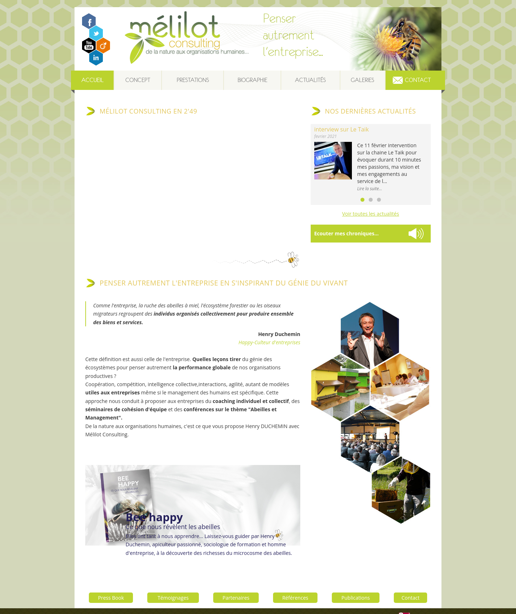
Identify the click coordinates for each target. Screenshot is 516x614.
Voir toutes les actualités (370, 213)
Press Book (111, 586)
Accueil (92, 80)
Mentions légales (298, 605)
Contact (418, 80)
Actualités (310, 80)
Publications (356, 586)
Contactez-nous (359, 605)
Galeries (362, 80)
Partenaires (236, 586)
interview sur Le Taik (341, 129)
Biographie (252, 80)
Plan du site (329, 605)
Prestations (193, 80)
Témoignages (173, 586)
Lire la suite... (369, 189)
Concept (137, 80)
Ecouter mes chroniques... (346, 233)
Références (296, 586)
